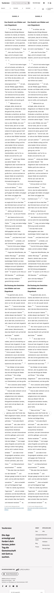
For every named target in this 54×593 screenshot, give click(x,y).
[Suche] (19, 3)
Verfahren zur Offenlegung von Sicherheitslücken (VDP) (15, 582)
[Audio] (39, 9)
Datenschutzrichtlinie (7, 580)
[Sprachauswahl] (43, 2)
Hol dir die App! (36, 2)
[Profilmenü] (49, 2)
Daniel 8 (6, 8)
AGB (14, 580)
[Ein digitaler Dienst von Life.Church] (27, 569)
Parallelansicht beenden (49, 9)
